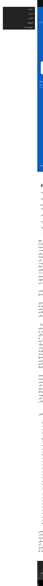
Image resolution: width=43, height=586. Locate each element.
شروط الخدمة (7, 165)
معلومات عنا (21, 576)
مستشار (8, 569)
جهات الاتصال (14, 584)
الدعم (15, 569)
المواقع (6, 573)
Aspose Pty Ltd (22, 581)
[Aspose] (25, 3)
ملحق (15, 500)
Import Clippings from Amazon (19, 44)
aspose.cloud (11, 28)
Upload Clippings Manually (19, 38)
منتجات (21, 569)
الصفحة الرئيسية (31, 569)
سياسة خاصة (29, 584)
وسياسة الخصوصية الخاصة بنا (21, 167)
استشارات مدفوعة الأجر (31, 573)
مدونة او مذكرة (16, 573)
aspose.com (22, 28)
